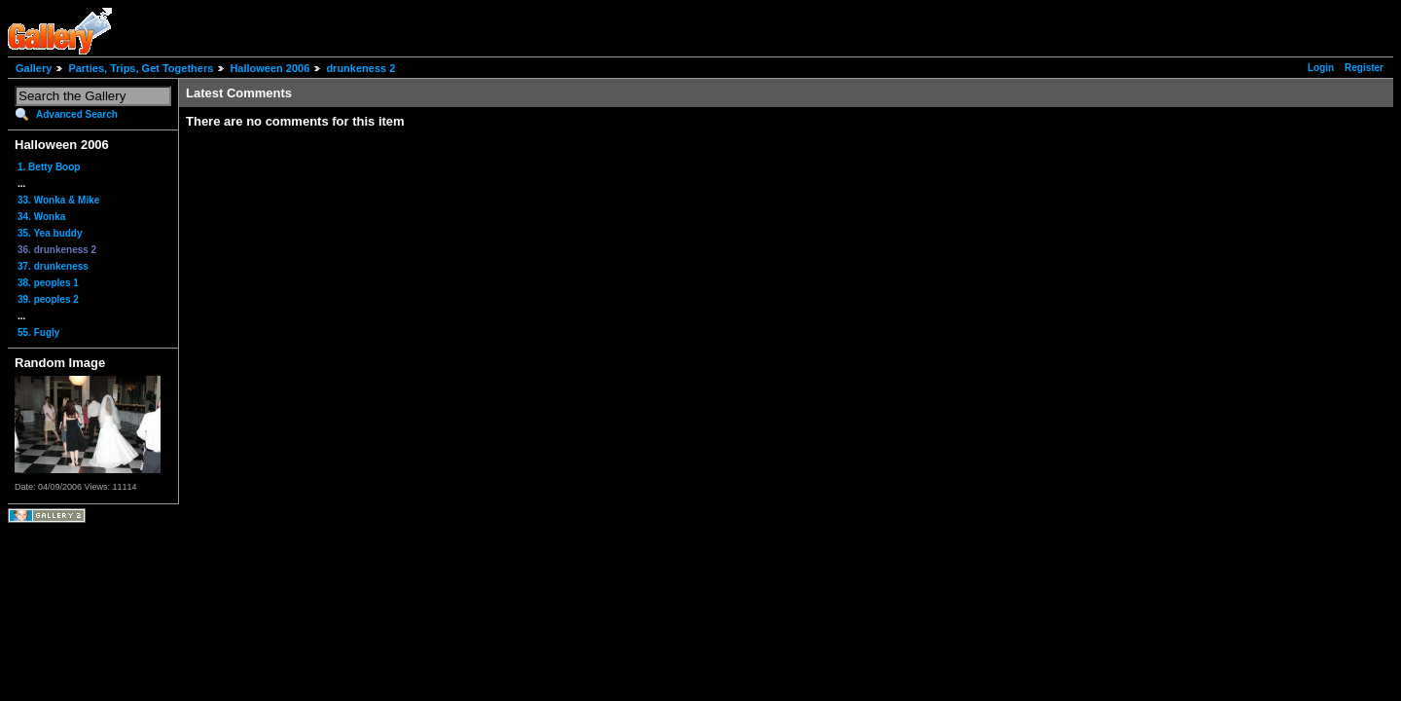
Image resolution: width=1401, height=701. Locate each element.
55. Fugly (38, 332)
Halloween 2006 (269, 68)
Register (1364, 67)
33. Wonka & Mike (58, 200)
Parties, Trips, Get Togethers (140, 68)
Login (1321, 67)
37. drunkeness (53, 266)
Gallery (34, 68)
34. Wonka (41, 216)
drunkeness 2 (360, 68)
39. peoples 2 (48, 299)
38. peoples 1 (48, 282)
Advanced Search (77, 114)
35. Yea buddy (50, 233)
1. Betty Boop (49, 167)
